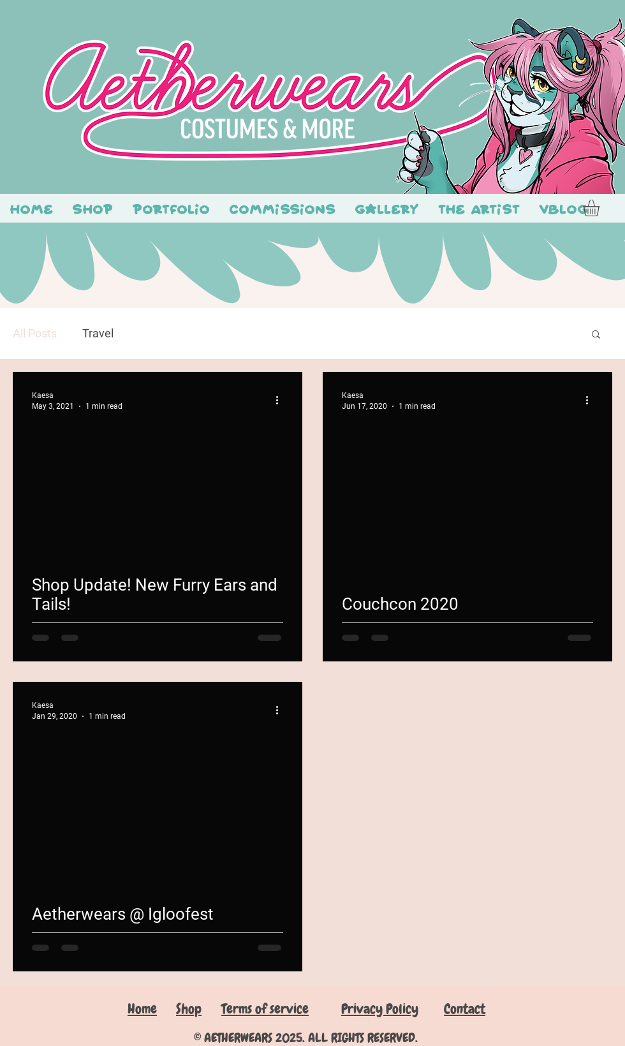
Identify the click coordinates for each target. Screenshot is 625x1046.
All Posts (35, 333)
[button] (601, 208)
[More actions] (281, 400)
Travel (98, 333)
